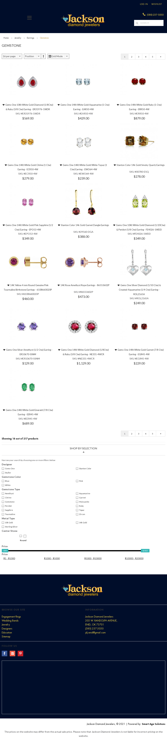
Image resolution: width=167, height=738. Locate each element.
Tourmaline (8, 514)
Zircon (80, 514)
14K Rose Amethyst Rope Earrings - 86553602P (84, 285)
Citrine (6, 497)
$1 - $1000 (9, 558)
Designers (7, 628)
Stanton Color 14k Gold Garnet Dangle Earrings (85, 225)
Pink (79, 481)
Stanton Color (83, 468)
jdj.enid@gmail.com (95, 632)
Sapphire (7, 510)
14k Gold (81, 522)
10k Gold (7, 522)
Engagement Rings (11, 616)
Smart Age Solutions (153, 724)
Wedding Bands (10, 620)
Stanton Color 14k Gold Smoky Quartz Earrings (141, 165)
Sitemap (6, 636)
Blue (5, 481)
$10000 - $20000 (134, 558)
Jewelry (18, 38)
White (6, 485)
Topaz (80, 510)
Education (7, 632)
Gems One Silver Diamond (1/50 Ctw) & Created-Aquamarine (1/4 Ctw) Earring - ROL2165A (140, 289)
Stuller (6, 473)
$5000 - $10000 (93, 558)
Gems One (8, 468)
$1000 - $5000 (52, 558)
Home (6, 38)
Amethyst (8, 493)
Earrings (30, 38)
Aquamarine (83, 493)
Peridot (7, 506)
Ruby (80, 506)
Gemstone (8, 502)
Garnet (81, 497)
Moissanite (82, 502)
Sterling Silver (10, 527)
